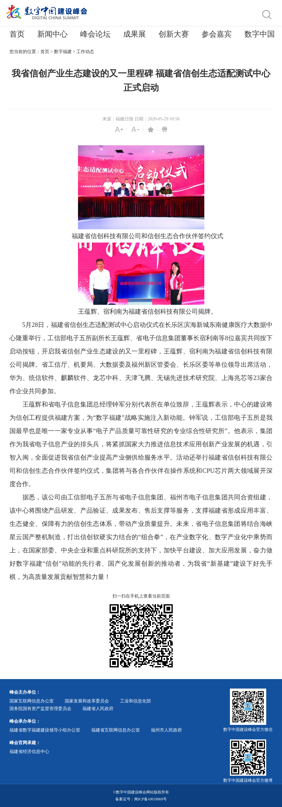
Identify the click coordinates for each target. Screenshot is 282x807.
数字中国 (259, 34)
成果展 (134, 34)
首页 (17, 34)
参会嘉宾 (216, 34)
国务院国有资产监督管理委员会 (40, 708)
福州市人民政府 (166, 730)
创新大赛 (174, 34)
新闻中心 (52, 34)
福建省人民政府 (97, 708)
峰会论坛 (95, 34)
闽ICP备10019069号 (150, 799)
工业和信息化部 (135, 701)
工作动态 (85, 51)
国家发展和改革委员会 (87, 701)
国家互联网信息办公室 (31, 701)
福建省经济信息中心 (29, 751)
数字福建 (63, 51)
